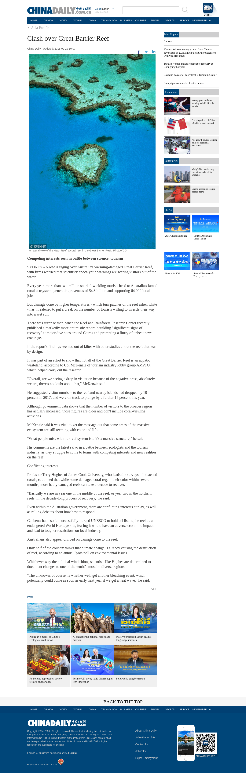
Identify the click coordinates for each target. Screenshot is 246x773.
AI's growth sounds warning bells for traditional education (204, 143)
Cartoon (168, 41)
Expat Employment (146, 758)
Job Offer (140, 751)
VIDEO (63, 20)
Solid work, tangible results (130, 678)
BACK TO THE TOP (123, 701)
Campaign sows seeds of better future (184, 83)
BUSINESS (126, 20)
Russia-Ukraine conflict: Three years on (205, 274)
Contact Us (142, 744)
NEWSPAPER (199, 20)
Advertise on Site (145, 737)
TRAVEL (155, 20)
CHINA (92, 20)
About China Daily (146, 730)
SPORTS (169, 20)
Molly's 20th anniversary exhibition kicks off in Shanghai (203, 172)
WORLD (77, 20)
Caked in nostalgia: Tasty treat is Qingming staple (190, 75)
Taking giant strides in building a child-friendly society (203, 103)
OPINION (48, 20)
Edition (102, 9)
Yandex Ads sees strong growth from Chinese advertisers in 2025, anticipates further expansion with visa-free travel (190, 52)
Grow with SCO (172, 273)
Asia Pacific (40, 28)
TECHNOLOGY (109, 20)
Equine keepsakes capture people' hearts (203, 190)
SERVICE (184, 20)
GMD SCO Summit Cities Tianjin (203, 237)
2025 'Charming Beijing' (176, 236)
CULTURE (140, 20)
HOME (34, 20)
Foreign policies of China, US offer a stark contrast (203, 121)
